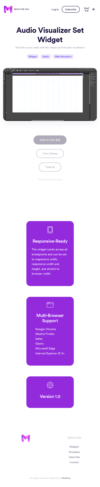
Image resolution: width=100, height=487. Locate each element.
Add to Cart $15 (50, 141)
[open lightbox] (50, 170)
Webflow (66, 479)
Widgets (74, 447)
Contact (74, 463)
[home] (16, 9)
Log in (55, 9)
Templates (74, 453)
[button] (93, 9)
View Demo (50, 154)
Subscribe (70, 9)
